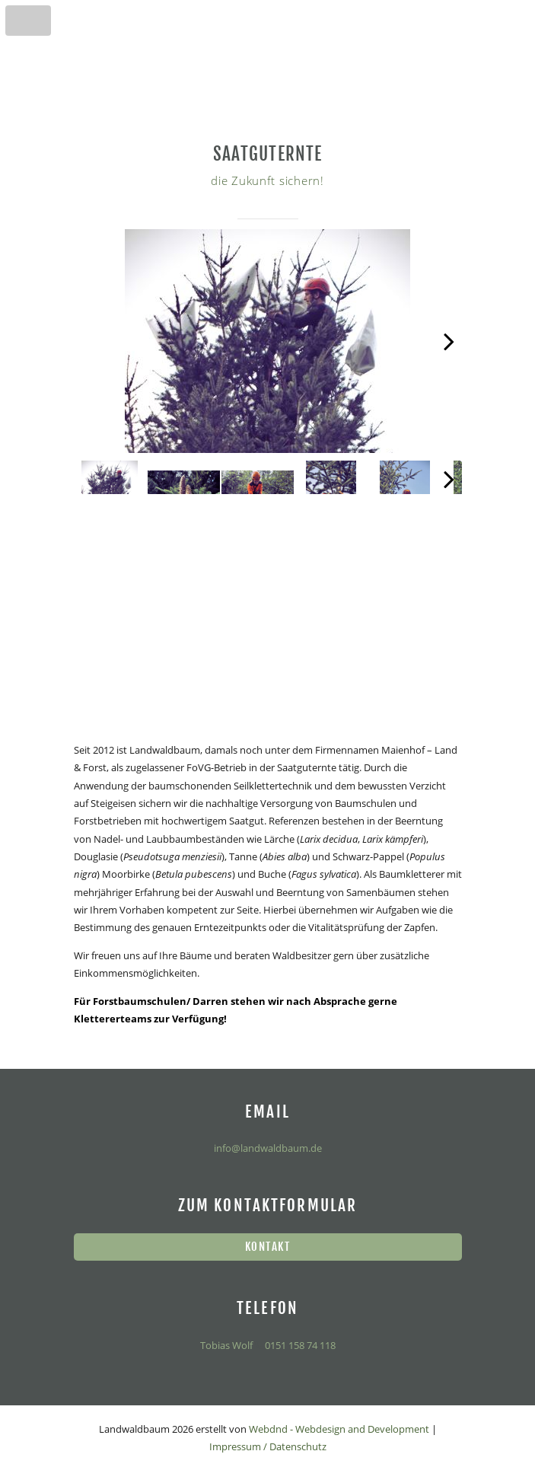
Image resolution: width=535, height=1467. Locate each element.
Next (443, 355)
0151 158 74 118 (299, 1345)
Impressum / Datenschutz (267, 1446)
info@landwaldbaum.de (268, 1148)
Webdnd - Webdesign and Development (339, 1429)
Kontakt (267, 1246)
